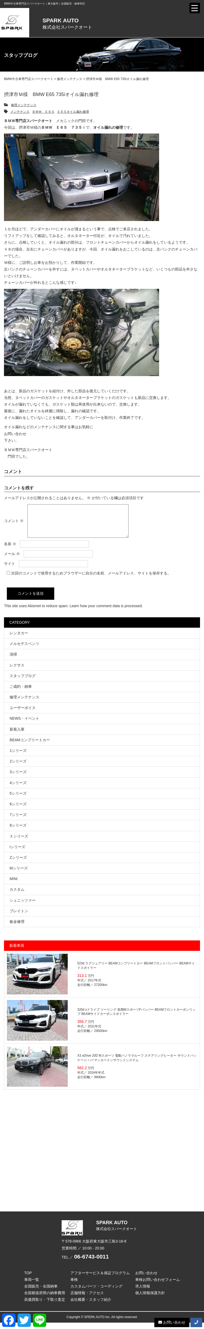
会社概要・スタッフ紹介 (90, 1306)
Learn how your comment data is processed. (106, 612)
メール (12, 560)
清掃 (13, 661)
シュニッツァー (23, 907)
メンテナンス (19, 112)
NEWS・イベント (24, 725)
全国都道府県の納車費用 (44, 1299)
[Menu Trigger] (194, 8)
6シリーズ (18, 810)
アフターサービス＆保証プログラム (100, 1279)
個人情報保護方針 (150, 1299)
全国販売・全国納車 (41, 1292)
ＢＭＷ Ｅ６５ (43, 112)
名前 (10, 550)
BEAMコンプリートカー (30, 746)
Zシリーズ (18, 864)
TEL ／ (85, 1263)
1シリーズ (18, 757)
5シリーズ (18, 800)
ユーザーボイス (23, 714)
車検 (74, 1286)
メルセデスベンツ (24, 650)
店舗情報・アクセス (87, 1299)
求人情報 (142, 1292)
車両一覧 (31, 1286)
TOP (28, 1279)
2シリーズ (18, 767)
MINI (14, 885)
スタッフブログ (23, 682)
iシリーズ (17, 853)
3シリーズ (18, 778)
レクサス (17, 671)
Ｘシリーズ (19, 842)
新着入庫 (17, 736)
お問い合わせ (15, 434)
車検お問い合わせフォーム (157, 1286)
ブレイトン (19, 917)
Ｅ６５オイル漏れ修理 (73, 112)
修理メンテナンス (23, 105)
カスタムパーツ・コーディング (96, 1292)
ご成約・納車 (21, 693)
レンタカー (19, 639)
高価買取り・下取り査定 (44, 1306)
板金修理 (17, 928)
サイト (9, 570)
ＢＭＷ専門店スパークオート (28, 450)
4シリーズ (18, 789)
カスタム (17, 896)
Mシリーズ (19, 874)
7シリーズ (18, 821)
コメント (14, 524)
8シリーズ (18, 832)
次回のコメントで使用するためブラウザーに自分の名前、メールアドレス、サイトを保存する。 (91, 579)
